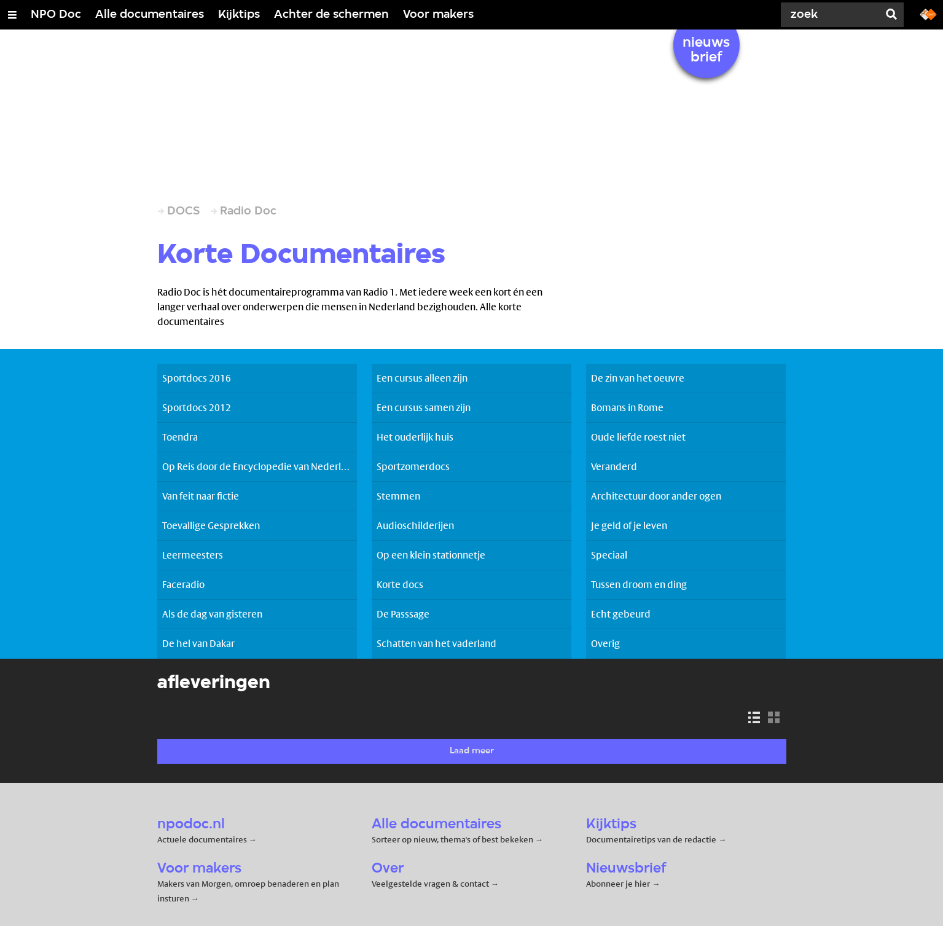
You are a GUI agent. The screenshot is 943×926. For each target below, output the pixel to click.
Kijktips (239, 15)
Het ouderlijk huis (415, 437)
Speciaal (609, 555)
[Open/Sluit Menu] (12, 14)
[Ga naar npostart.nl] (928, 13)
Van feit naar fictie (200, 496)
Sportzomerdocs (413, 466)
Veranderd (614, 466)
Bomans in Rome (627, 407)
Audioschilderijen (415, 525)
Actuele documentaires (202, 839)
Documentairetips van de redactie (651, 839)
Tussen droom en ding (639, 584)
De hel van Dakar (198, 643)
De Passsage (403, 614)
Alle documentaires (149, 15)
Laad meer (472, 751)
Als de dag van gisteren (212, 614)
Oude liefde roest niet (638, 437)
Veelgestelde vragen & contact (430, 884)
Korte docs (400, 584)
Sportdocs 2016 (196, 378)
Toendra (180, 437)
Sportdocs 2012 (196, 407)
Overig (605, 643)
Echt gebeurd (621, 614)
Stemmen (398, 496)
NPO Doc (56, 15)
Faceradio (183, 584)
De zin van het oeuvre (637, 378)
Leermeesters (192, 555)
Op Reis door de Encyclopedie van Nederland (259, 466)
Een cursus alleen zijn (422, 378)
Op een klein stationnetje (431, 555)
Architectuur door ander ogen (656, 496)
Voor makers (438, 15)
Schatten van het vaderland (436, 643)
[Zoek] (832, 14)
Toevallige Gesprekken (211, 525)
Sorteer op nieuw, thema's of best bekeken (452, 839)
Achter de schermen (331, 15)
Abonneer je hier (619, 884)
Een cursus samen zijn (424, 407)
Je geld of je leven (629, 525)
